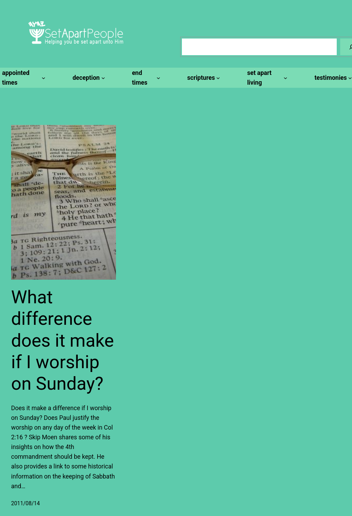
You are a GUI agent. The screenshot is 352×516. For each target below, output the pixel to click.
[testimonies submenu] (332, 78)
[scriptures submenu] (202, 78)
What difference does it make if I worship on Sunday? (62, 341)
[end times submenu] (145, 78)
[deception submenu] (87, 78)
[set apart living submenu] (266, 78)
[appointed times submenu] (22, 78)
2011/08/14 (25, 503)
